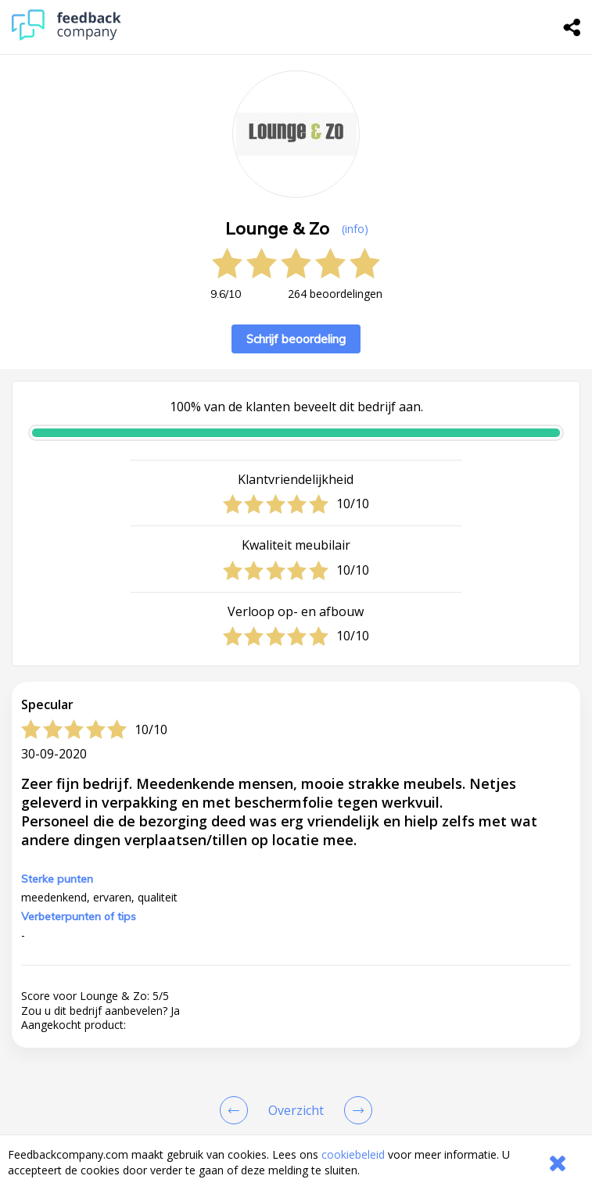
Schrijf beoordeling (296, 339)
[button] (296, 1073)
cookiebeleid (353, 1154)
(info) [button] (355, 228)
